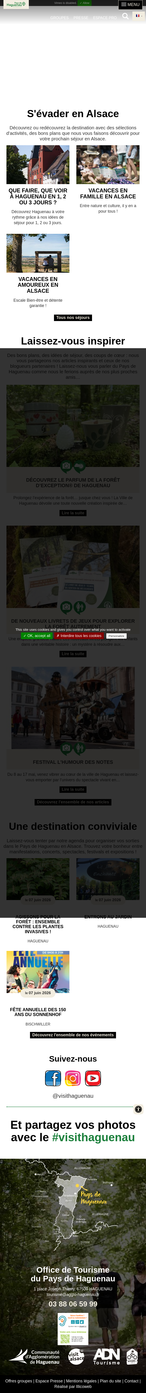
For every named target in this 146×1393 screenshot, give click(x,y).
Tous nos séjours (73, 317)
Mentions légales (81, 1381)
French (138, 16)
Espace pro (105, 18)
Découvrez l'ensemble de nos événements (73, 1035)
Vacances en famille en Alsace (108, 194)
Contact (132, 1381)
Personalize (116, 636)
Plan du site (110, 1381)
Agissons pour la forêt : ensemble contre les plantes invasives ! (37, 924)
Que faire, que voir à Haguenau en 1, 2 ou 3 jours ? (38, 197)
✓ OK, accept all (36, 636)
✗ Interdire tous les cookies (79, 636)
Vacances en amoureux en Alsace (38, 285)
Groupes (60, 18)
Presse (81, 18)
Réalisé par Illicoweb (73, 1386)
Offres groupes (18, 1381)
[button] (130, 5)
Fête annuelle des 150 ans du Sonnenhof (38, 1012)
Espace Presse (49, 1381)
